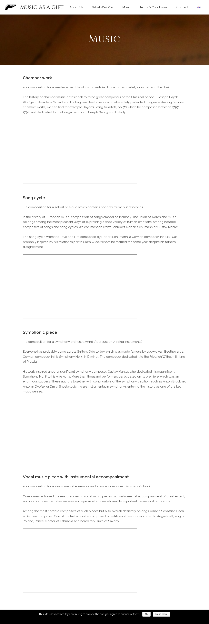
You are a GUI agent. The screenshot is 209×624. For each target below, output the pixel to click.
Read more (161, 614)
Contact (182, 7)
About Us (76, 7)
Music (126, 7)
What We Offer (102, 7)
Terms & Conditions (153, 7)
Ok (146, 614)
